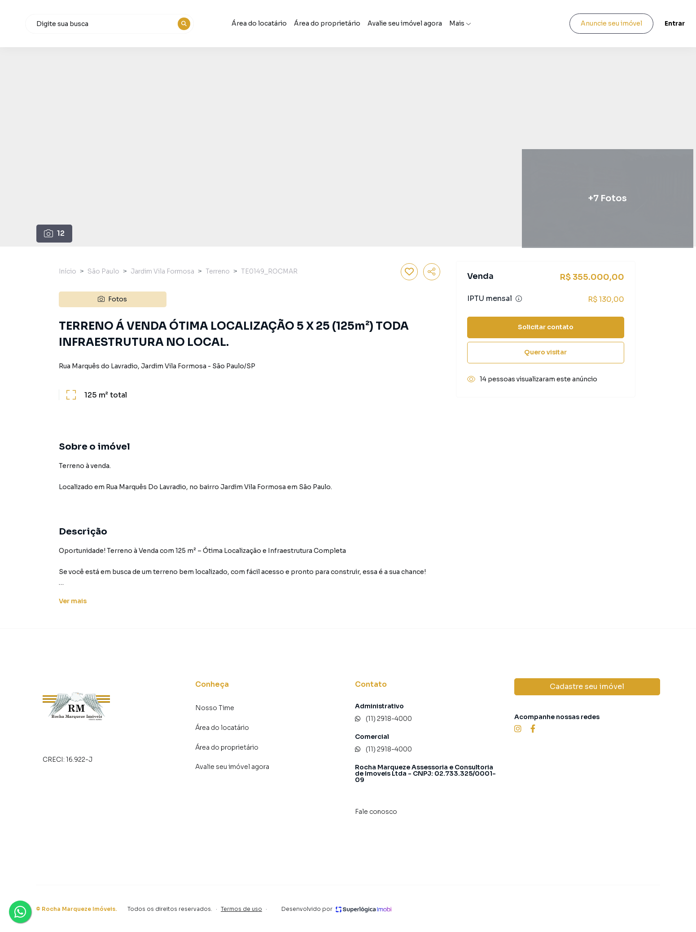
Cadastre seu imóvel (587, 686)
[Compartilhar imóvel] (431, 271)
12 (54, 233)
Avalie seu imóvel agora (232, 767)
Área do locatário (309, 23)
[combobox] (166, 24)
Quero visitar (545, 352)
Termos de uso (241, 908)
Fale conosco (376, 812)
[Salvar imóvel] (409, 271)
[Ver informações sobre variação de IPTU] (519, 299)
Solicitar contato (545, 327)
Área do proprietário (378, 23)
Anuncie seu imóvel (586, 23)
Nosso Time (214, 708)
